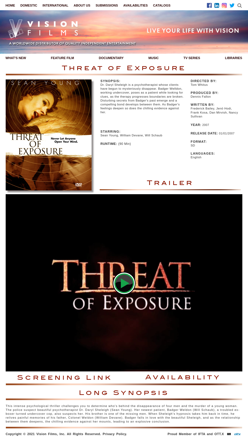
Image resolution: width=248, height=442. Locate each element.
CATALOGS (161, 5)
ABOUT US (82, 5)
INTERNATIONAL (55, 5)
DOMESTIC (28, 5)
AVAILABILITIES (135, 5)
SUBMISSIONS (107, 5)
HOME (10, 5)
